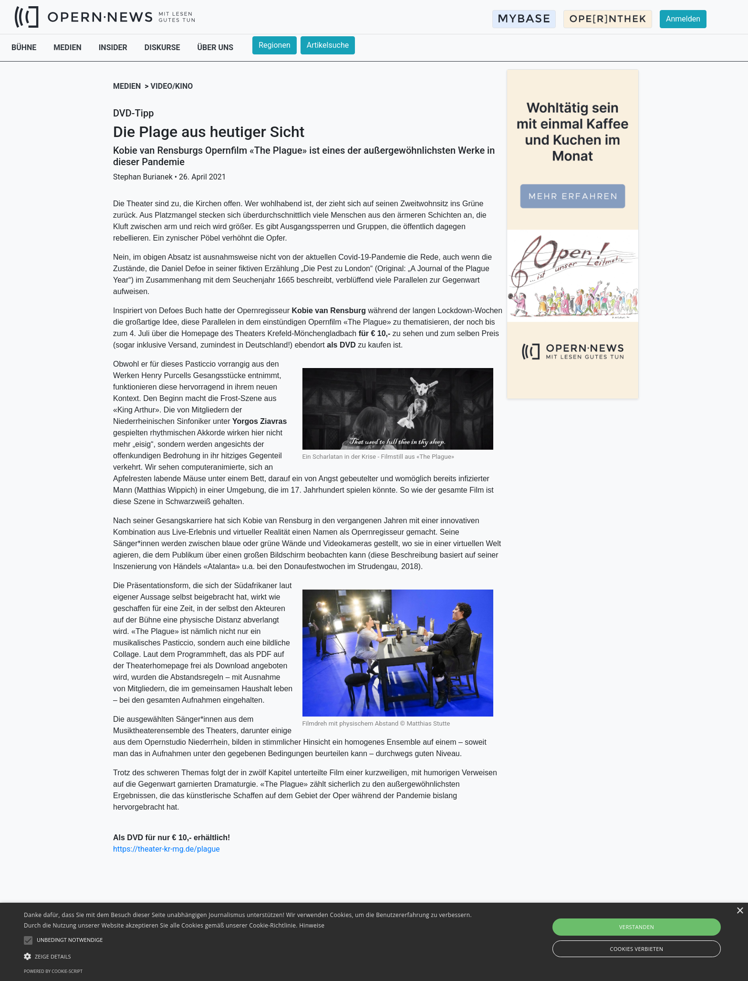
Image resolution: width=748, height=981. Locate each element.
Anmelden (683, 18)
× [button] (739, 911)
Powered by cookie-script (53, 971)
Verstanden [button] (636, 926)
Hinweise (311, 925)
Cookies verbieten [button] (637, 948)
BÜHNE (24, 47)
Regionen (275, 45)
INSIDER (114, 47)
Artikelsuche (328, 45)
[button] (251, 956)
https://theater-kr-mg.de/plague (166, 849)
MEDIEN (68, 47)
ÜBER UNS (215, 47)
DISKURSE (163, 47)
